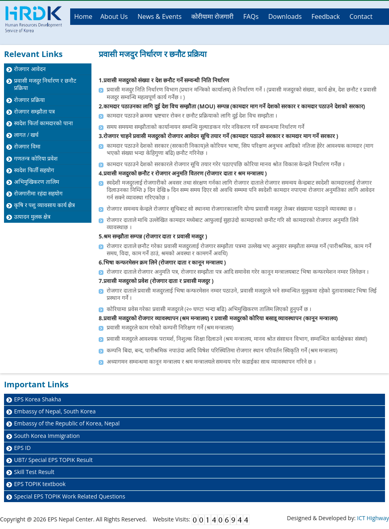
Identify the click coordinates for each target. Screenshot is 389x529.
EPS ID (22, 448)
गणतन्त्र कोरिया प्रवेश (36, 158)
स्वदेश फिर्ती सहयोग (34, 170)
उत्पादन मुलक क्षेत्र (32, 216)
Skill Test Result (34, 472)
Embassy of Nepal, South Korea (55, 411)
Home (83, 16)
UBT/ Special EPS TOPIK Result (53, 460)
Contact (360, 16)
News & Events (160, 16)
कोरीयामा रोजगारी (212, 16)
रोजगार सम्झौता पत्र (34, 111)
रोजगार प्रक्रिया (29, 100)
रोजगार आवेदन (30, 69)
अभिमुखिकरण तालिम (36, 181)
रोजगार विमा (27, 146)
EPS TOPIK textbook (40, 484)
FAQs (250, 16)
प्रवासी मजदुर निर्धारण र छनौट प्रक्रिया (45, 84)
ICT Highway (373, 518)
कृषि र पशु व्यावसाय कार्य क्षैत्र (44, 205)
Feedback (326, 16)
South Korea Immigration (47, 435)
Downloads (285, 16)
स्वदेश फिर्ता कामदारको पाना (43, 123)
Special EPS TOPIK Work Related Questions (69, 496)
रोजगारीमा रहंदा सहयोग (38, 193)
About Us (114, 16)
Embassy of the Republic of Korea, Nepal (67, 423)
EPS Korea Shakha (37, 399)
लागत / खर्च (26, 134)
